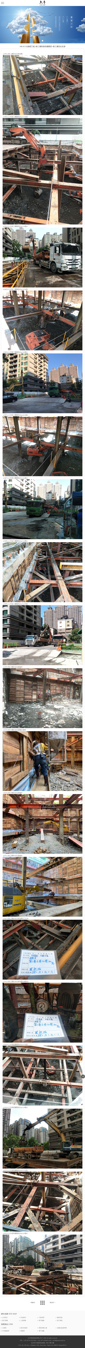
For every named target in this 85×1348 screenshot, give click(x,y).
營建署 (22, 1331)
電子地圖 (41, 1331)
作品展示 (23, 1317)
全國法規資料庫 (62, 1328)
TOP (83, 1076)
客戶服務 (41, 1320)
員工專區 (60, 1320)
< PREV (32, 1302)
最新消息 (60, 1317)
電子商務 (5, 1320)
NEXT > (52, 1302)
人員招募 (23, 1320)
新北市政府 (23, 1328)
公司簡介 (5, 1317)
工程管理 (41, 1317)
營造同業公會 (43, 1328)
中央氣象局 (5, 1331)
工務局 (4, 1328)
